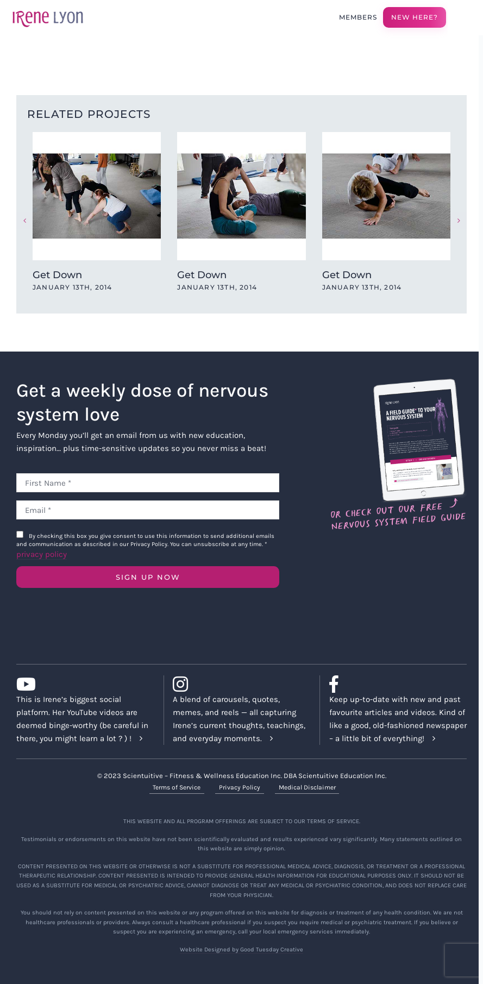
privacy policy (41, 554)
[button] (24, 220)
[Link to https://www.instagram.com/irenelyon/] (237, 684)
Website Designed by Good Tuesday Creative (241, 949)
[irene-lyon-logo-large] (48, 10)
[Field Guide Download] (398, 384)
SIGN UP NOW (148, 577)
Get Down (57, 275)
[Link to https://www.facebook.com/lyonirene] (393, 684)
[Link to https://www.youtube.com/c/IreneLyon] (81, 684)
